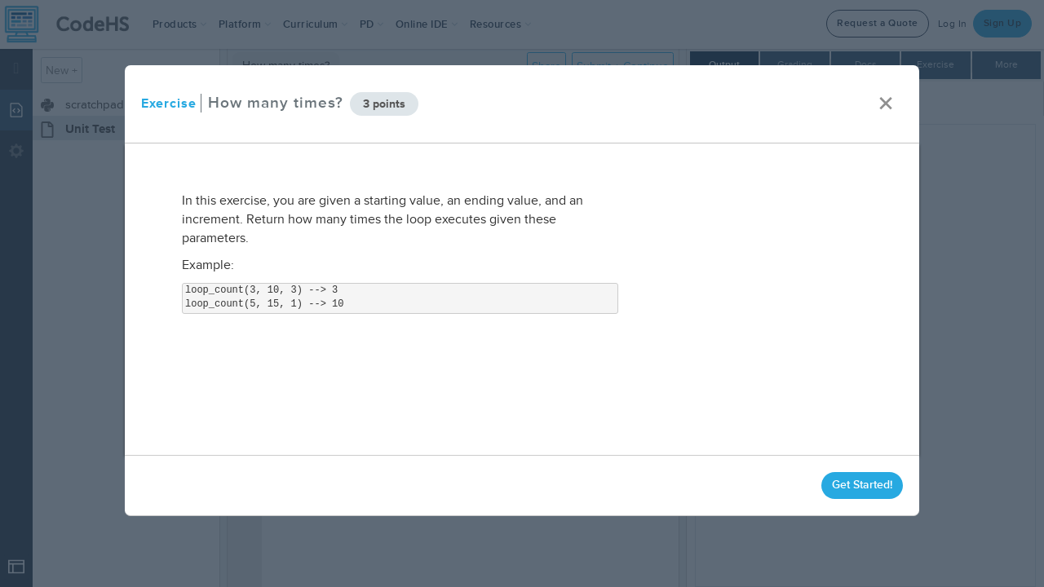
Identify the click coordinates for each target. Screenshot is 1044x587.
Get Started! (862, 485)
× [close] (886, 104)
